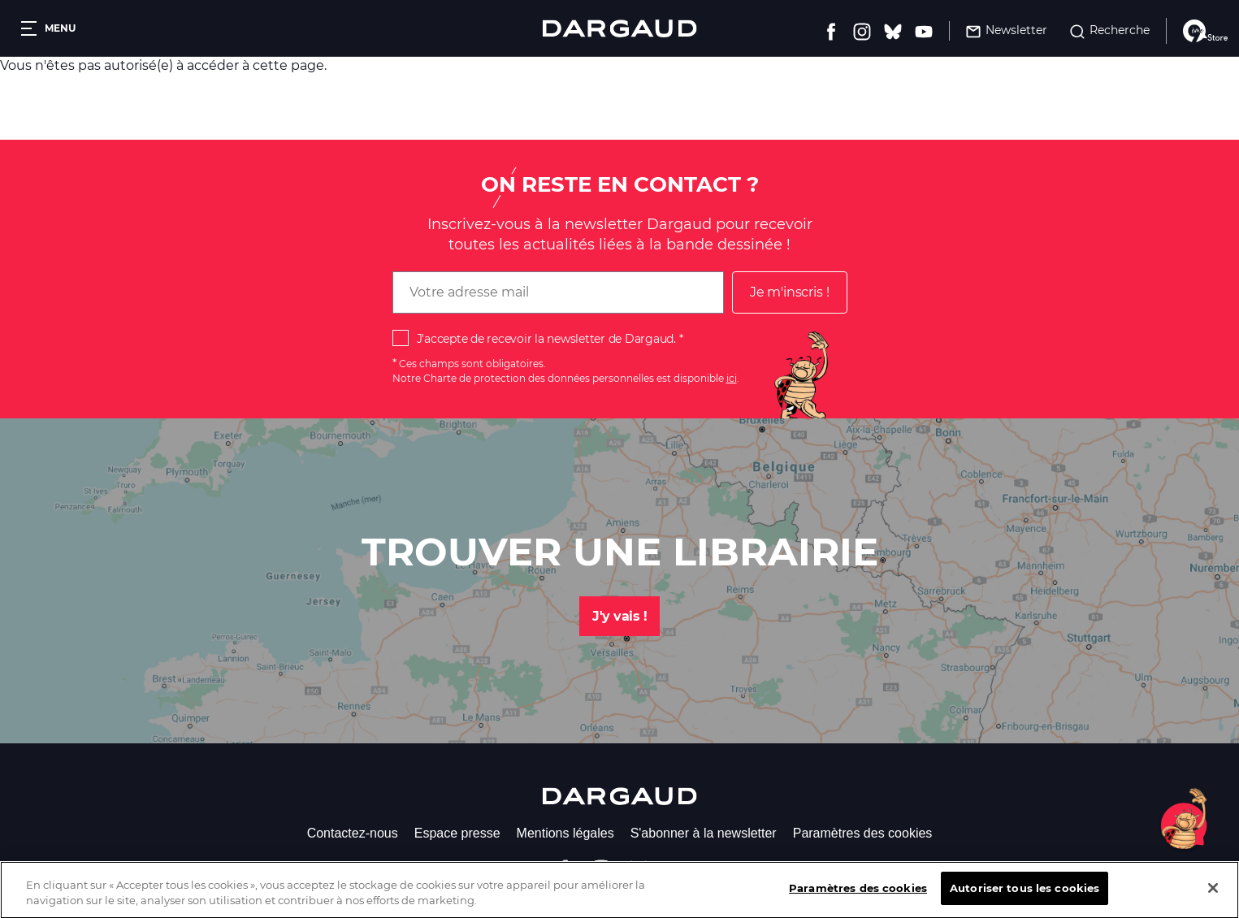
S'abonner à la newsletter (703, 833)
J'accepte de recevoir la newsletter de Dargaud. (546, 338)
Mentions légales (565, 833)
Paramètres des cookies (863, 833)
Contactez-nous (352, 833)
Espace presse (457, 833)
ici (731, 378)
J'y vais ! (619, 616)
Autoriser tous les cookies (1024, 900)
